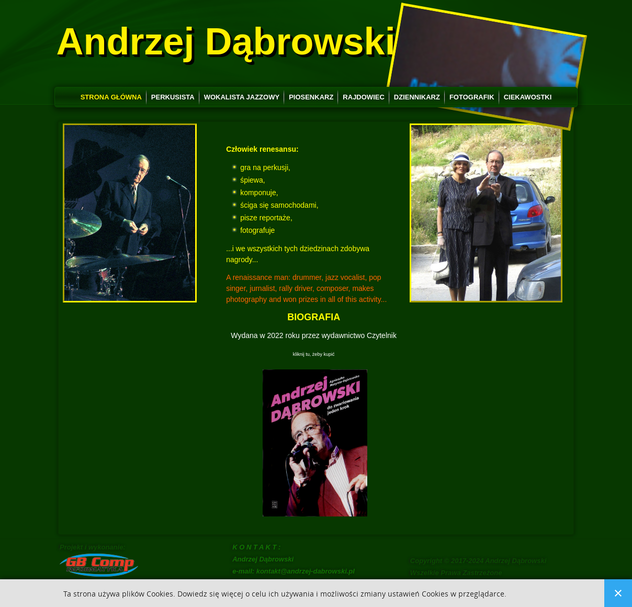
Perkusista (173, 97)
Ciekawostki (528, 97)
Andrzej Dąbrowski (226, 41)
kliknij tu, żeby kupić (314, 354)
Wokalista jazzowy (241, 97)
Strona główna (111, 97)
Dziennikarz (417, 97)
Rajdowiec (363, 97)
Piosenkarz (311, 97)
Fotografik (471, 97)
